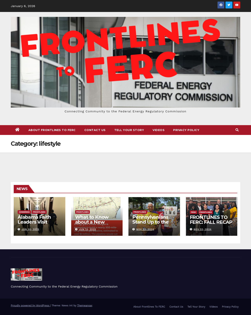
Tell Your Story (129, 130)
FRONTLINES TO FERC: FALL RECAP (211, 219)
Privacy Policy (186, 130)
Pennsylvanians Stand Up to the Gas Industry (150, 222)
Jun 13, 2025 (87, 229)
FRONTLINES (39, 212)
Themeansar (84, 305)
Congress (24, 212)
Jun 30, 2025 (30, 229)
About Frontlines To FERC (52, 130)
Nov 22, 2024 (145, 229)
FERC (193, 212)
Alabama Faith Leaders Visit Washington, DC (36, 222)
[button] (237, 130)
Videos (159, 130)
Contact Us (95, 130)
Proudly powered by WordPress (30, 305)
